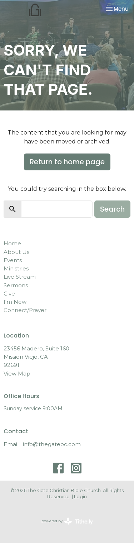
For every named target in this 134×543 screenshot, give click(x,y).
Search (112, 209)
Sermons (16, 285)
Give (9, 293)
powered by (67, 521)
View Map (17, 373)
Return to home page (67, 162)
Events (13, 260)
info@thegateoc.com (52, 444)
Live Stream (20, 276)
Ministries (16, 268)
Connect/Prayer (25, 310)
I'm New (15, 301)
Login (80, 496)
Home (12, 243)
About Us (16, 252)
